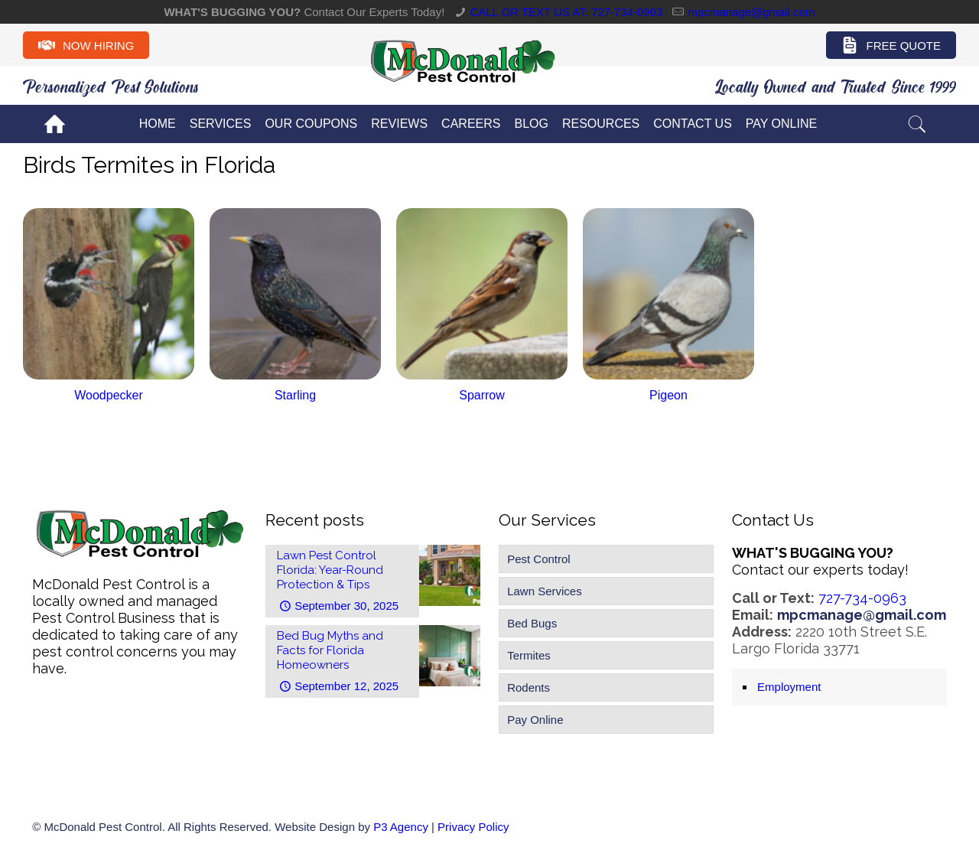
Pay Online (535, 719)
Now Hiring (86, 45)
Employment (789, 686)
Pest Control (539, 558)
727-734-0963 (862, 598)
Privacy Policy (473, 826)
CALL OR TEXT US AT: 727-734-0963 (566, 11)
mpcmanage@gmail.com (751, 11)
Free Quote (891, 45)
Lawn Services (544, 591)
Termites (529, 655)
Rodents (528, 687)
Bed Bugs (532, 623)
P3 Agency (400, 826)
